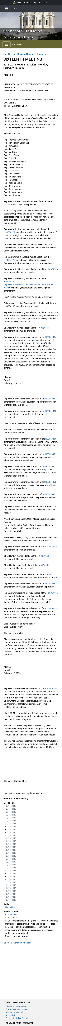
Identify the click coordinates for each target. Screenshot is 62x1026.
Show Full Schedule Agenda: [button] (17, 943)
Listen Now (10, 907)
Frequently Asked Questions (18, 1018)
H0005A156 (52, 688)
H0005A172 (50, 466)
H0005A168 (50, 411)
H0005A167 (50, 399)
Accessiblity (11, 1015)
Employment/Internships (17, 1009)
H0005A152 (50, 574)
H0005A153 (50, 584)
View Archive (11, 914)
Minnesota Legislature (30, 2)
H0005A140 (52, 312)
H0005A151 (43, 565)
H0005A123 (9, 260)
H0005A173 (50, 482)
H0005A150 (43, 556)
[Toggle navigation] (6, 8)
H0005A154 (52, 608)
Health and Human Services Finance (25, 54)
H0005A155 (52, 593)
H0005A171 (50, 454)
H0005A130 (52, 269)
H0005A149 (52, 547)
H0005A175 (50, 494)
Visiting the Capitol (14, 1012)
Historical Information (16, 1006)
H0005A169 (50, 439)
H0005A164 (50, 337)
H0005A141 (43, 328)
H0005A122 (9, 232)
